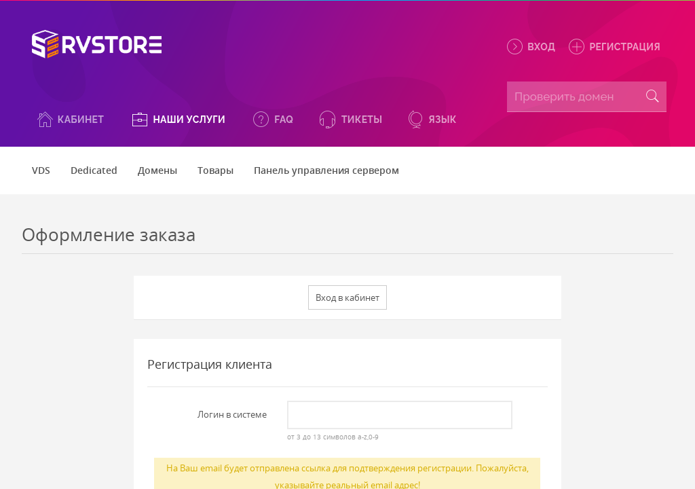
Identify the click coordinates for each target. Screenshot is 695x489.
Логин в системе (232, 414)
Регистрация (613, 46)
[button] (69, 119)
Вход (530, 46)
